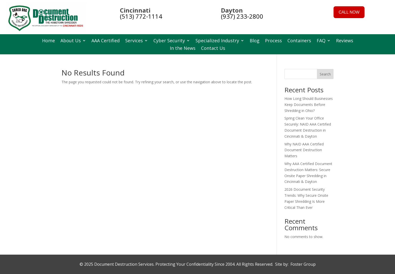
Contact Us (213, 48)
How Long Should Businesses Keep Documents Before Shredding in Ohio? (308, 104)
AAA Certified (105, 41)
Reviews (344, 41)
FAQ (321, 41)
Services (134, 41)
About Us (70, 41)
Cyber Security (169, 41)
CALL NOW (349, 12)
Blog (254, 41)
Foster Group (303, 264)
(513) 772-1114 (141, 16)
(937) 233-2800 (242, 16)
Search (325, 74)
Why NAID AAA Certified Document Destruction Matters (304, 150)
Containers (299, 41)
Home (48, 41)
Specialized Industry (217, 41)
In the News (182, 48)
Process (273, 41)
